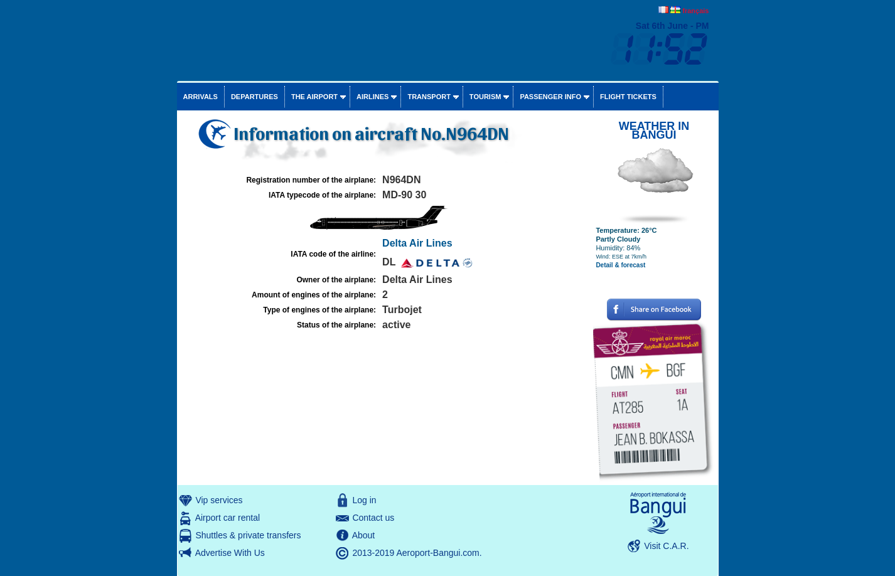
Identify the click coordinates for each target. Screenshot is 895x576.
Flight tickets (628, 96)
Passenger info (550, 96)
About (363, 535)
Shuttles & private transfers (248, 535)
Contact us (373, 518)
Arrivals (200, 96)
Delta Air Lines (417, 243)
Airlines (372, 96)
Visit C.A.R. (666, 546)
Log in (364, 500)
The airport (314, 96)
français (695, 10)
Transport (428, 96)
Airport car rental (227, 518)
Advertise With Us (230, 553)
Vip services (218, 500)
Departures (254, 96)
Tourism (485, 96)
